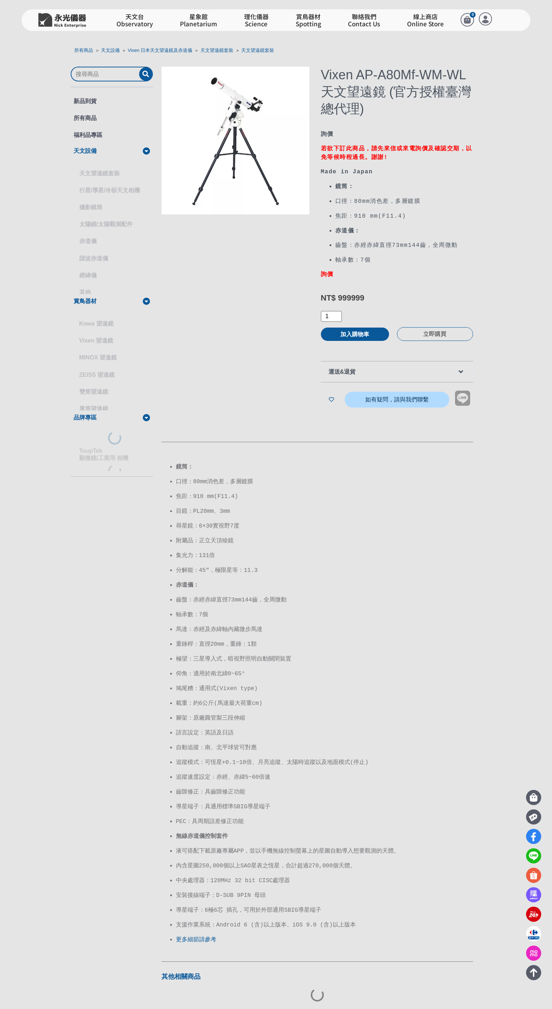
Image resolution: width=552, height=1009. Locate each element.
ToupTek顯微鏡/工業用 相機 (104, 447)
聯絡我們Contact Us (364, 20)
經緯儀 (88, 269)
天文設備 (110, 50)
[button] (112, 151)
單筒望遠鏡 (93, 402)
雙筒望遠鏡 (93, 385)
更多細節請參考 (196, 926)
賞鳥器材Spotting (308, 20)
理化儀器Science (256, 20)
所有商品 (83, 50)
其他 (85, 286)
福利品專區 (88, 135)
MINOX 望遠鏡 (98, 351)
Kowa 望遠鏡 (96, 317)
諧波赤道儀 (93, 252)
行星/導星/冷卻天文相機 (109, 184)
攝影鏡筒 (90, 200)
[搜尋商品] (105, 74)
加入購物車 (354, 332)
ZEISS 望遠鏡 (97, 368)
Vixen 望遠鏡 (96, 334)
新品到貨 (85, 101)
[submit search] (145, 74)
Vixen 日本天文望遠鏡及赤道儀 (160, 50)
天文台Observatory (134, 20)
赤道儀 (88, 234)
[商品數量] (331, 314)
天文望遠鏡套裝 (216, 50)
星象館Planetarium (198, 20)
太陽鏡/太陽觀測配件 (106, 217)
